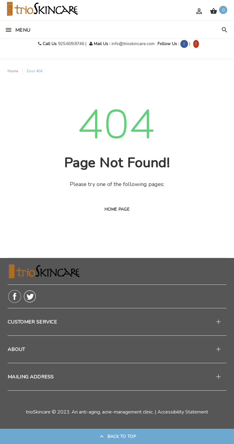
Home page (117, 209)
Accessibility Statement (183, 412)
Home (13, 71)
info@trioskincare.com (133, 44)
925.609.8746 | (72, 44)
